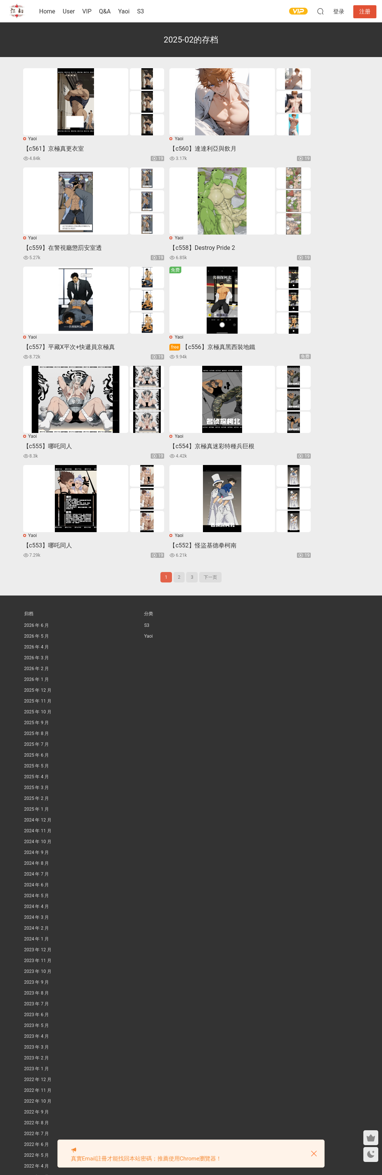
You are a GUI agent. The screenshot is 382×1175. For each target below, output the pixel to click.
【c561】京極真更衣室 (54, 148)
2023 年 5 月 (36, 930)
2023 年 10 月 (37, 876)
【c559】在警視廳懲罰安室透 (291, 148)
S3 (140, 11)
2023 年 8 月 (36, 898)
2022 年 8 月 (36, 1027)
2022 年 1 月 (36, 1103)
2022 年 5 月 (36, 1060)
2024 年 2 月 (36, 833)
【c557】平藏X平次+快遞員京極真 (184, 248)
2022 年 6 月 (36, 1049)
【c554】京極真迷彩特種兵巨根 (180, 349)
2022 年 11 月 (37, 995)
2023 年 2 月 (36, 962)
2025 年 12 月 (37, 595)
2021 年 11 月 (37, 1125)
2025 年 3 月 (36, 692)
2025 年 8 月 (36, 638)
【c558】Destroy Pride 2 (57, 248)
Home (47, 11)
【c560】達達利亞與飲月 (171, 148)
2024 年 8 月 (36, 768)
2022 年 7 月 (36, 1038)
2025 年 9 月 (36, 627)
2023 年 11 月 (37, 865)
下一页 (210, 482)
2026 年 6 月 (36, 530)
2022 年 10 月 (37, 1006)
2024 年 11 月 (37, 735)
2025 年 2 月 (36, 703)
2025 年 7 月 (36, 649)
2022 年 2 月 (36, 1092)
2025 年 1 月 (36, 714)
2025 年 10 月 (37, 616)
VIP (87, 11)
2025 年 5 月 (36, 670)
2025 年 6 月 (36, 660)
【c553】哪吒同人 (276, 349)
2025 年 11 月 (37, 606)
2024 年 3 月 (36, 822)
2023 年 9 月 (36, 887)
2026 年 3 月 (36, 562)
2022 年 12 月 (37, 984)
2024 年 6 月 (36, 789)
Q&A (104, 11)
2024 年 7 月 (36, 779)
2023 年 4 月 (36, 941)
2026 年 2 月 (36, 573)
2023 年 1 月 (36, 973)
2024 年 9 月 (36, 757)
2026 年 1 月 (36, 584)
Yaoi (124, 11)
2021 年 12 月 (37, 1114)
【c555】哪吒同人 (48, 349)
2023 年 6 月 (36, 919)
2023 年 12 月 (37, 854)
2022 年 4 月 (36, 1071)
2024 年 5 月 (36, 800)
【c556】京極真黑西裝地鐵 (294, 248)
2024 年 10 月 (37, 746)
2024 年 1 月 (36, 843)
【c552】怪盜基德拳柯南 (57, 449)
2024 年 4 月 (36, 811)
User (69, 11)
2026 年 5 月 (36, 541)
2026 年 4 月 (36, 551)
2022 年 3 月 (36, 1081)
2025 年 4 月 (36, 681)
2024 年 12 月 (37, 725)
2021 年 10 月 (37, 1135)
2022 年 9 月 (36, 1017)
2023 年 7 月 (36, 908)
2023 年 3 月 (36, 952)
